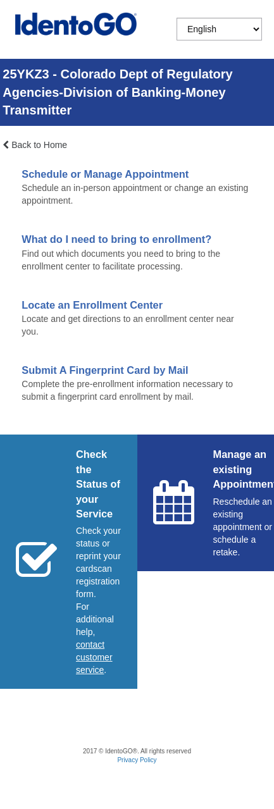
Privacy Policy (136, 760)
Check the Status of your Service (98, 483)
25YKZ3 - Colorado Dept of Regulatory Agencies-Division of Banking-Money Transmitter (117, 92)
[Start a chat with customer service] (94, 657)
